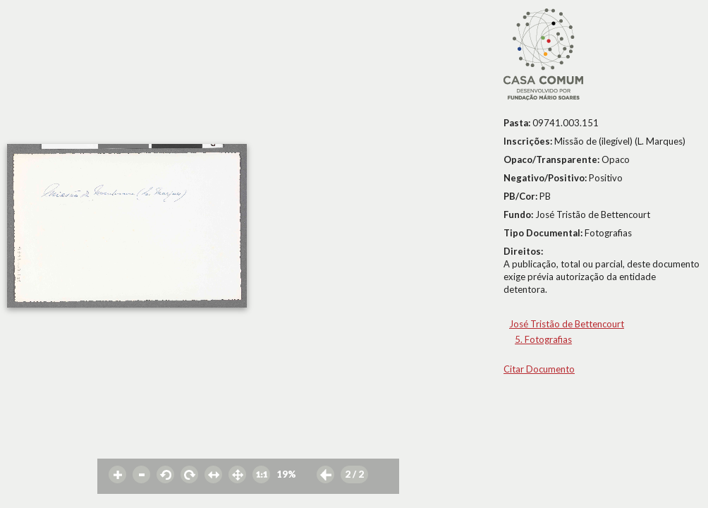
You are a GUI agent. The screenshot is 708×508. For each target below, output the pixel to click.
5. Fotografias (543, 339)
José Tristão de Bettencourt (566, 323)
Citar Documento (539, 369)
